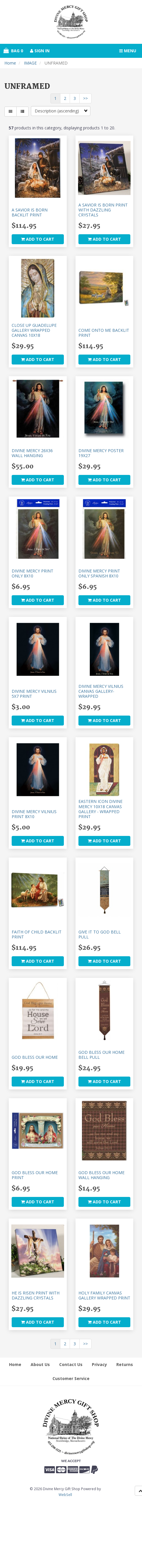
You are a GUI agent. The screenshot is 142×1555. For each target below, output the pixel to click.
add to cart (37, 239)
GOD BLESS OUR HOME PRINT (35, 1175)
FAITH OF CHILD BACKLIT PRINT (37, 934)
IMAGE (30, 63)
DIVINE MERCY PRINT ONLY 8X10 (32, 573)
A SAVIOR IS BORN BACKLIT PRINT (30, 212)
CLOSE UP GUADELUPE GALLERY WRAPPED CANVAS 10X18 (34, 330)
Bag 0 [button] (13, 50)
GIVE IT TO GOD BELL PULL (99, 934)
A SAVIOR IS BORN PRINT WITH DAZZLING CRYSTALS (103, 210)
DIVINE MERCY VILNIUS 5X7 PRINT (34, 693)
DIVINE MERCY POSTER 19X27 (101, 453)
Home (10, 63)
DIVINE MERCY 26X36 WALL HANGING (32, 453)
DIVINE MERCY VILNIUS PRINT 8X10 (34, 814)
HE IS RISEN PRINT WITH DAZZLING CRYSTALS (35, 1295)
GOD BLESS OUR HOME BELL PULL (101, 1054)
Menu (127, 50)
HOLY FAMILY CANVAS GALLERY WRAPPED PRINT (104, 1295)
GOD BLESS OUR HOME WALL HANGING (101, 1175)
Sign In (40, 50)
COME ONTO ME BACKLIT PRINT (103, 332)
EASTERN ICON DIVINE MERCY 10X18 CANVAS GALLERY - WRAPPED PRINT (100, 809)
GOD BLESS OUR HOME (35, 1057)
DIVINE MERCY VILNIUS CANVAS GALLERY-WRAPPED (100, 691)
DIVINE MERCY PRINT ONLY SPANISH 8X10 (99, 573)
